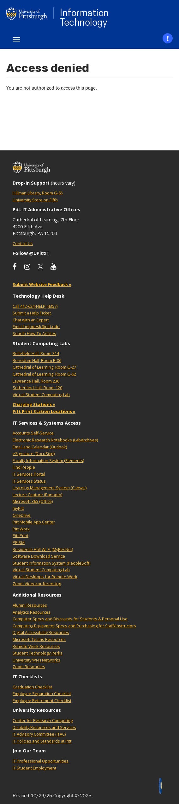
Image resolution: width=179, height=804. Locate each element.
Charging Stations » (34, 404)
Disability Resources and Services (44, 727)
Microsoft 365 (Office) (33, 501)
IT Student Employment (34, 768)
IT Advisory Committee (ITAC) (39, 734)
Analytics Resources (32, 612)
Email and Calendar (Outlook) (40, 447)
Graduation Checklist (32, 687)
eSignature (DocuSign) (34, 453)
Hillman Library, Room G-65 (38, 193)
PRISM (19, 542)
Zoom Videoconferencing (37, 583)
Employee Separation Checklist (42, 693)
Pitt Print (20, 535)
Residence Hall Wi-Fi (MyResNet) (43, 549)
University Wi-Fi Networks (36, 660)
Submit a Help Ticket (32, 313)
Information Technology (84, 17)
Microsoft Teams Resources (39, 639)
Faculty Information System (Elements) (48, 460)
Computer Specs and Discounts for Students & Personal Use (70, 619)
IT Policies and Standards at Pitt (42, 741)
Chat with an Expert (31, 320)
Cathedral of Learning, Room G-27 (44, 367)
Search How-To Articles (34, 333)
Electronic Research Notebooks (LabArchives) (55, 440)
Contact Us (23, 243)
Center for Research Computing (43, 720)
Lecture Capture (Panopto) (37, 494)
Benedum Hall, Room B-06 (37, 360)
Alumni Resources (30, 605)
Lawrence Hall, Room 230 (36, 381)
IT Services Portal (29, 474)
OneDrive (22, 515)
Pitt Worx (21, 529)
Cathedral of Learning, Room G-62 (44, 374)
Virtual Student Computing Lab (41, 394)
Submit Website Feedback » (42, 284)
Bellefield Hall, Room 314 (36, 353)
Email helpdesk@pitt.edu (36, 326)
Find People (24, 467)
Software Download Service (39, 556)
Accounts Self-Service (33, 433)
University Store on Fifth (35, 200)
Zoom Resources (29, 666)
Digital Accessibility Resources (41, 632)
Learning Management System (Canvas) (50, 488)
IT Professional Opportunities (41, 761)
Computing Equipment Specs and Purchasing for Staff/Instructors (74, 626)
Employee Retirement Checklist (42, 700)
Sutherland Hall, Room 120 (37, 387)
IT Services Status (29, 481)
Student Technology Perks (38, 653)
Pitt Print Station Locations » (44, 411)
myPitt (18, 508)
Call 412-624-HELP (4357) (35, 306)
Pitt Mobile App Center (34, 522)
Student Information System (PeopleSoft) (51, 563)
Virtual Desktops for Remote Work (45, 576)
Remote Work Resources (36, 646)
